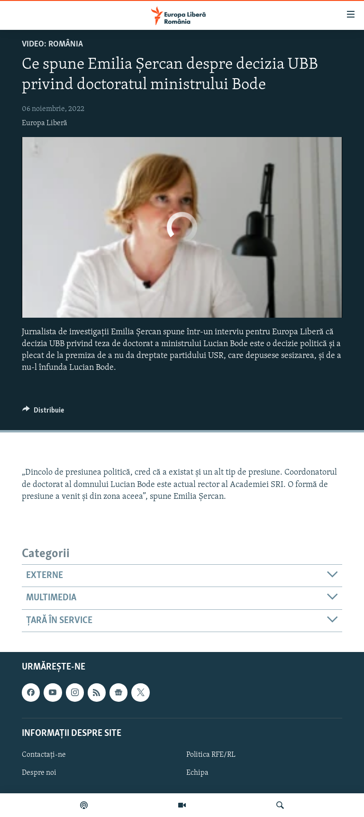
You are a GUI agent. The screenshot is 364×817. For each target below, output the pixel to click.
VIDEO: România (52, 44)
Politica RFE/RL (211, 755)
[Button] (43, 413)
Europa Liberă (44, 123)
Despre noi (39, 773)
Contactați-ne (44, 755)
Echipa (197, 773)
